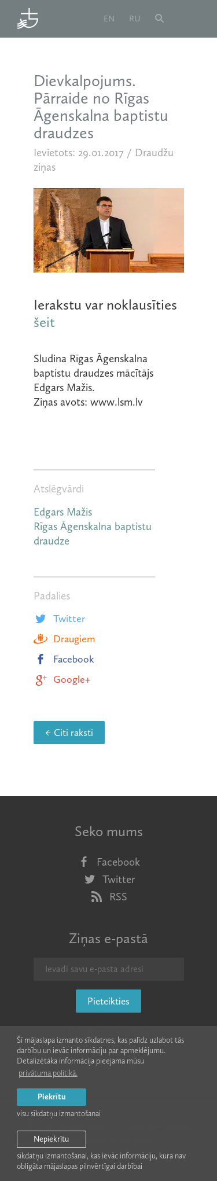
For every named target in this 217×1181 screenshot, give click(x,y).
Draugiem (64, 639)
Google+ (62, 679)
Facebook (64, 659)
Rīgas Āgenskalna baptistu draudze (93, 533)
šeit (44, 322)
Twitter (59, 619)
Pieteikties (108, 1001)
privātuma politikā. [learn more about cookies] (48, 1073)
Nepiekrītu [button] (51, 1139)
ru (135, 18)
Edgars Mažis (63, 511)
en (109, 18)
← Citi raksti (69, 732)
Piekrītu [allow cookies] (51, 1097)
